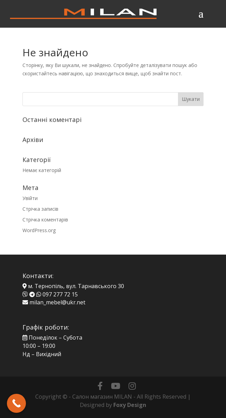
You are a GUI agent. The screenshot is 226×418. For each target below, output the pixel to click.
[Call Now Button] (16, 403)
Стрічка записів (40, 209)
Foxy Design (129, 405)
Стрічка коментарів (45, 219)
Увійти (30, 198)
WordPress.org (39, 230)
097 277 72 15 (60, 294)
